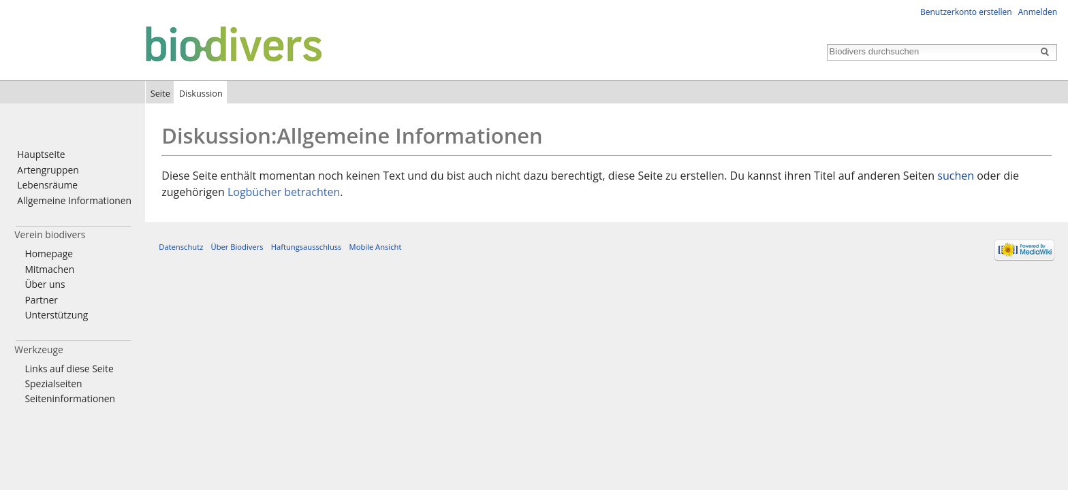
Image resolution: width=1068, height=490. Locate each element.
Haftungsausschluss (306, 247)
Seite (160, 93)
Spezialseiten (53, 383)
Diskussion (201, 93)
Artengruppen (47, 169)
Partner (41, 299)
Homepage (49, 253)
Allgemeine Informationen (74, 200)
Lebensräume (47, 184)
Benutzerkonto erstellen (966, 12)
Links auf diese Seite (69, 368)
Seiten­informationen (70, 398)
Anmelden (1037, 12)
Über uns (45, 284)
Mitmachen (49, 269)
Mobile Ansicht (375, 247)
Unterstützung (56, 314)
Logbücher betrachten (283, 191)
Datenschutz (181, 247)
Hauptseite (41, 154)
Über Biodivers (237, 247)
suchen (955, 175)
